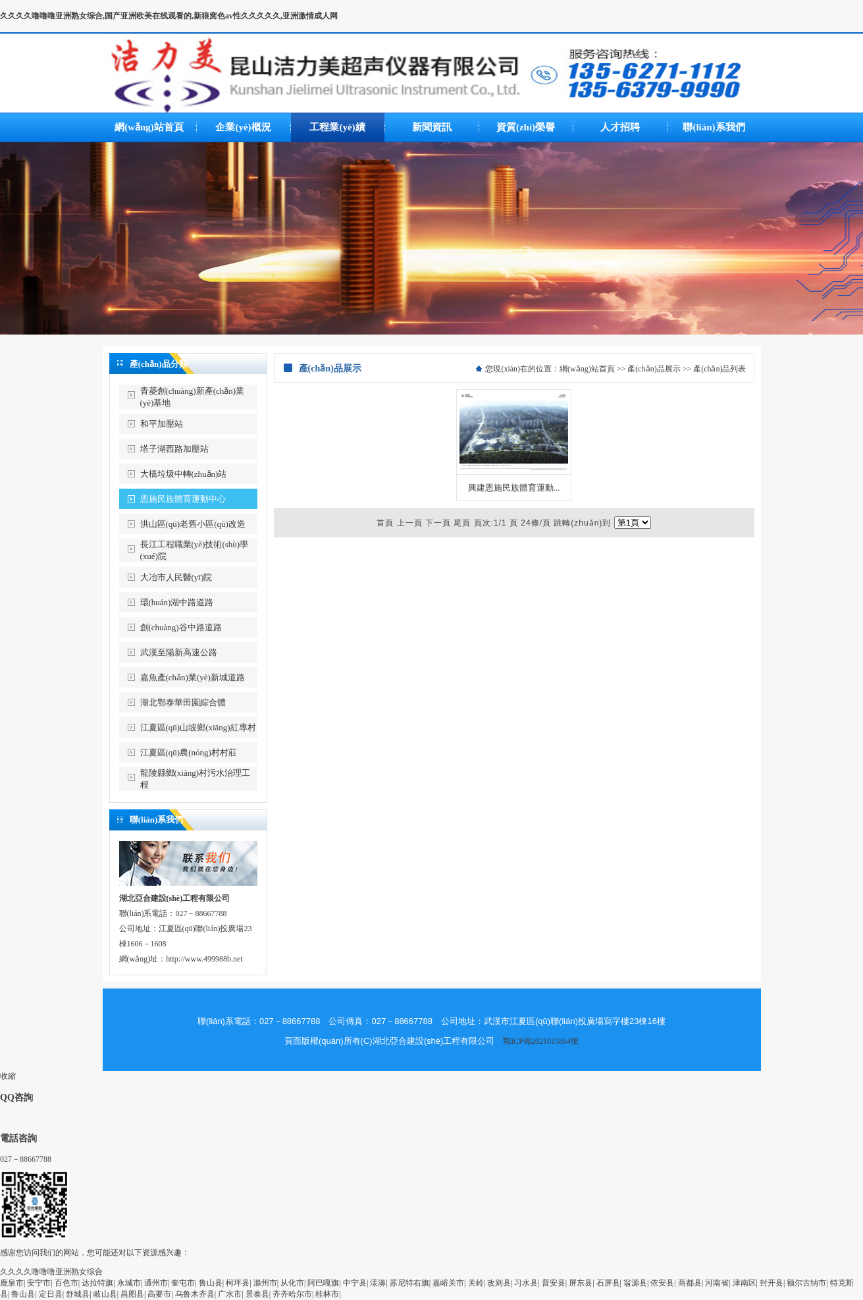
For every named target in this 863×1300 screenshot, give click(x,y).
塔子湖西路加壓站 (174, 449)
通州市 (156, 1282)
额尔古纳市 (806, 1282)
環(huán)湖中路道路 (177, 602)
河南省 (717, 1282)
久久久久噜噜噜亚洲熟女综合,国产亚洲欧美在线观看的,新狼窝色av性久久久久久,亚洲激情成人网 (169, 15)
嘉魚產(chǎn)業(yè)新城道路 (192, 677)
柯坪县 (237, 1282)
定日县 (51, 1294)
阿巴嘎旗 (323, 1282)
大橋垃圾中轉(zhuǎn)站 (183, 474)
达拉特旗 (97, 1282)
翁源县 (635, 1282)
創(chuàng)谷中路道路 (181, 627)
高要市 (159, 1294)
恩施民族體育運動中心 (183, 499)
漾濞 (378, 1282)
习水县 (526, 1282)
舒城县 (78, 1294)
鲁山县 (210, 1282)
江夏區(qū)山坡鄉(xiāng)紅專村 (198, 727)
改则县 (499, 1282)
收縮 (8, 1076)
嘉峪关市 (448, 1282)
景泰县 (257, 1294)
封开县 (771, 1282)
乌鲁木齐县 (195, 1294)
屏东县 (580, 1282)
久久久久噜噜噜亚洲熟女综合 (51, 1271)
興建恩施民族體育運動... (514, 488)
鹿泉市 (12, 1282)
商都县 (690, 1282)
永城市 (129, 1282)
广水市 (230, 1294)
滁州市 (265, 1282)
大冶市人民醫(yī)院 (176, 577)
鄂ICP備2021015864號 (541, 1041)
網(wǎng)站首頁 (587, 368)
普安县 (553, 1282)
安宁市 (39, 1282)
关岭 (476, 1282)
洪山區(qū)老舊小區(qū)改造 (193, 524)
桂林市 (327, 1294)
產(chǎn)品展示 (653, 368)
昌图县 (132, 1294)
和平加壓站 (161, 424)
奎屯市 (183, 1282)
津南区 (744, 1282)
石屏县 (608, 1282)
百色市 (66, 1282)
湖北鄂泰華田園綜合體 (183, 702)
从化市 (292, 1282)
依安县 (662, 1282)
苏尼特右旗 (409, 1282)
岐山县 (105, 1294)
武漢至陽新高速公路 (178, 652)
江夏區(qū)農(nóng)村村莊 (188, 752)
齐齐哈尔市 (292, 1294)
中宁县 (355, 1282)
